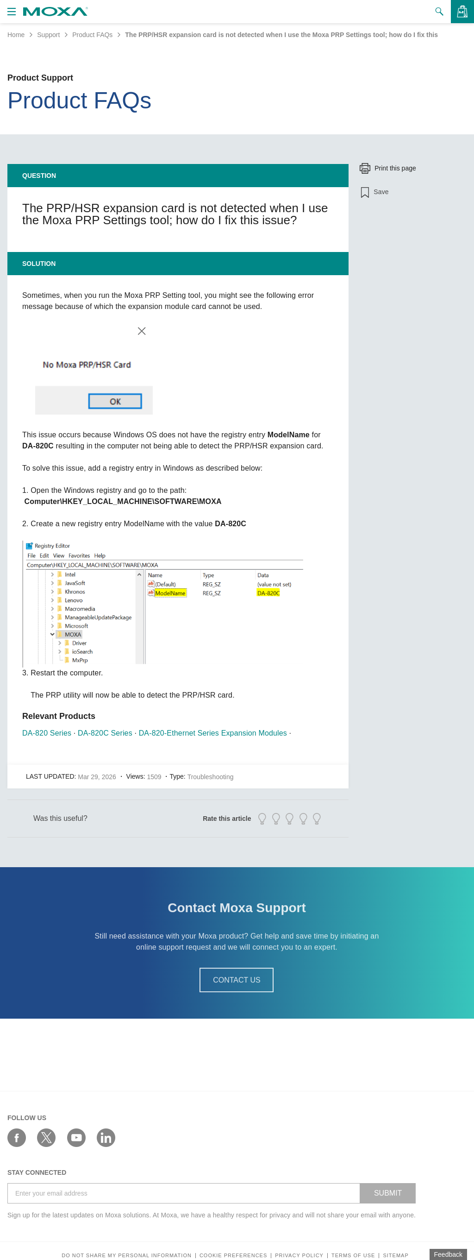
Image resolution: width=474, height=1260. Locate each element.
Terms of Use (353, 1255)
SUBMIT (388, 1193)
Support (48, 34)
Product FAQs (92, 34)
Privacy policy (299, 1255)
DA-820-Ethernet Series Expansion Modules (213, 733)
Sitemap (395, 1255)
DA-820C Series (105, 733)
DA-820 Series (46, 733)
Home (16, 34)
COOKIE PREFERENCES (233, 1255)
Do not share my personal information (127, 1255)
